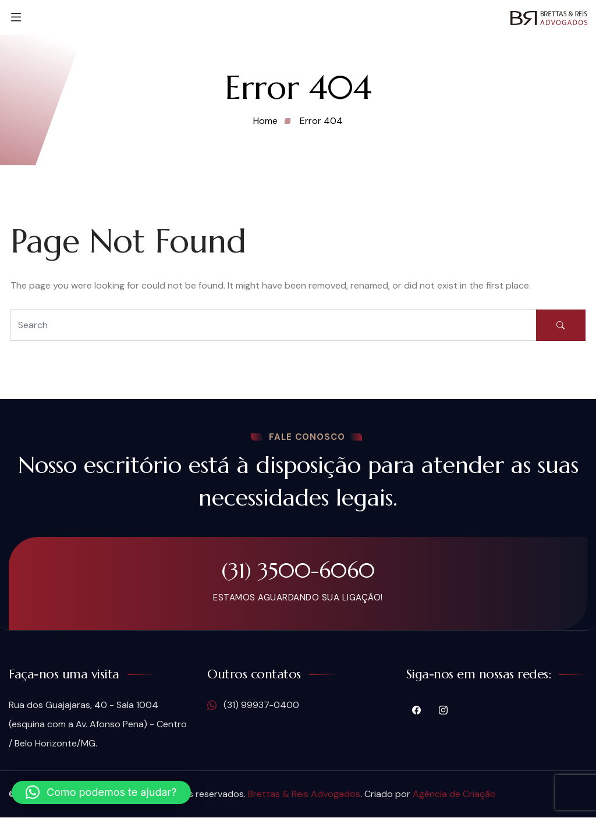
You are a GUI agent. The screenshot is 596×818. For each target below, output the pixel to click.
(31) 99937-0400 (253, 705)
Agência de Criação (454, 794)
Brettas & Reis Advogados (304, 794)
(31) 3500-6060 (298, 570)
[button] (101, 792)
